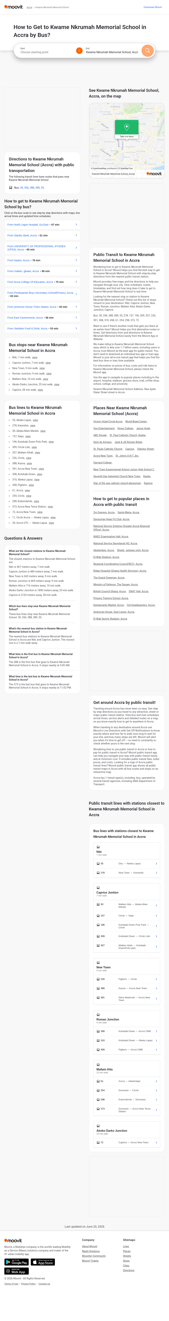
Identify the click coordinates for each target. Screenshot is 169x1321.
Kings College (125, 428)
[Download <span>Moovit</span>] (153, 7)
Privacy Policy (28, 1283)
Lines (126, 1246)
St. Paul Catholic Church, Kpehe (127, 435)
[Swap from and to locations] (79, 50)
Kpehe (147, 476)
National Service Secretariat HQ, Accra (115, 543)
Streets (127, 1255)
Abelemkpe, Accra (103, 550)
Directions (128, 1270)
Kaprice (148, 483)
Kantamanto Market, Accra (108, 605)
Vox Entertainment (104, 428)
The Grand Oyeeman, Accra (108, 577)
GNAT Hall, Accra (138, 591)
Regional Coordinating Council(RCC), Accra (117, 564)
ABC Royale (100, 435)
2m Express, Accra (104, 512)
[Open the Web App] (16, 1271)
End (87, 48)
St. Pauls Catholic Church (107, 448)
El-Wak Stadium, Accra (106, 557)
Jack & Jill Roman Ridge (128, 442)
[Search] (147, 51)
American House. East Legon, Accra (113, 611)
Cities (126, 1265)
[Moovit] (13, 7)
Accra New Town (103, 455)
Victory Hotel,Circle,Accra (107, 421)
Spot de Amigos (102, 442)
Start (22, 48)
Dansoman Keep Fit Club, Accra (111, 519)
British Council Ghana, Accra (109, 591)
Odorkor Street (145, 448)
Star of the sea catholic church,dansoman (117, 483)
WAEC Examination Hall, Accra (110, 536)
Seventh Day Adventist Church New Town (116, 476)
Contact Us (44, 1283)
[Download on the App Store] (43, 1262)
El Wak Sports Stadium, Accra (110, 618)
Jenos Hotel (143, 428)
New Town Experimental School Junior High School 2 (123, 469)
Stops (126, 1260)
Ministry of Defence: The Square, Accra (115, 584)
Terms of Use (11, 1283)
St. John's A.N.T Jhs (127, 455)
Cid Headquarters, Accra (141, 605)
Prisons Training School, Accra (110, 598)
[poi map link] (127, 141)
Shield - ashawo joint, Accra (132, 550)
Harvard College (102, 462)
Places (127, 1251)
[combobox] (46, 52)
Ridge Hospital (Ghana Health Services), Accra (119, 570)
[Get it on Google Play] (16, 1262)
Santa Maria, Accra (128, 512)
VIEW (34, 357)
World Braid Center (136, 421)
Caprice (129, 448)
